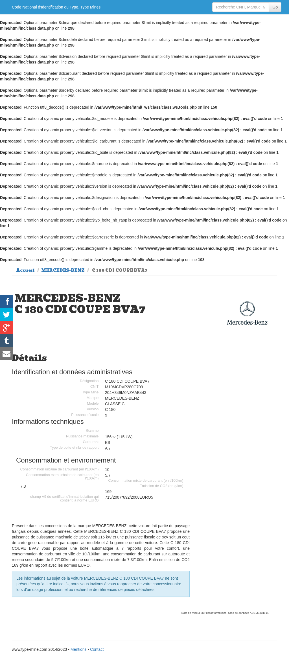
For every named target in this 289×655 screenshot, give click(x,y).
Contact (97, 649)
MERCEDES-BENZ (63, 270)
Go (275, 7)
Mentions (79, 649)
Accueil (25, 270)
